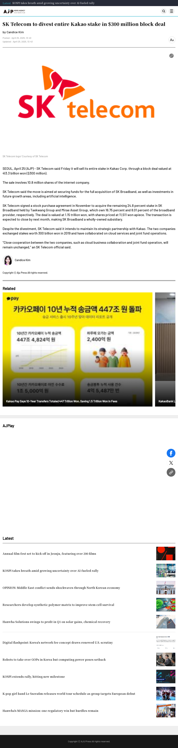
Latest (7, 3)
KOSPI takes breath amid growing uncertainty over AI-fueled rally (54, 3)
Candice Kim (22, 260)
